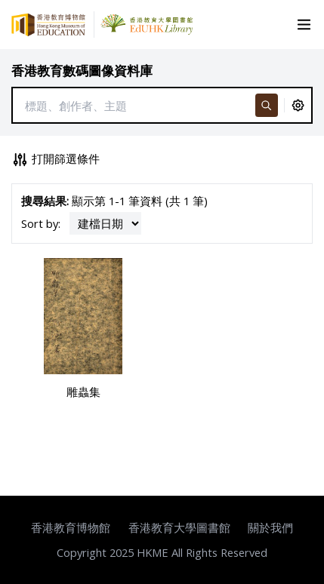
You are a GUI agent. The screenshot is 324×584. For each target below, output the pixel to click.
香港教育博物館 (70, 527)
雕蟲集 (83, 391)
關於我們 (270, 527)
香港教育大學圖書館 (179, 527)
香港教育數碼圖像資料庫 (82, 70)
